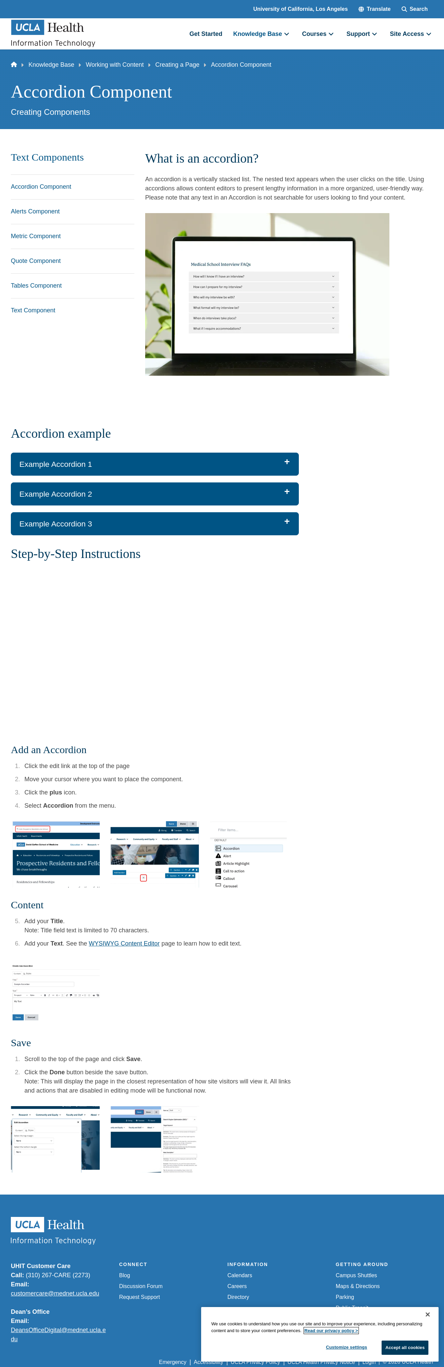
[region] (320, 1334)
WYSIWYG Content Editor (124, 943)
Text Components (47, 157)
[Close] (427, 1314)
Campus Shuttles (356, 1275)
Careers (237, 1286)
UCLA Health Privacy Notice (321, 1362)
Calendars (240, 1275)
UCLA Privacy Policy (255, 1362)
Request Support (139, 1297)
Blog (124, 1275)
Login (368, 1362)
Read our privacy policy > (331, 1330)
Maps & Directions (358, 1286)
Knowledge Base (51, 64)
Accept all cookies (405, 1347)
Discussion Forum (140, 1286)
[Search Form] (414, 9)
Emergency (173, 1362)
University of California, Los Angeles (300, 9)
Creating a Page (177, 64)
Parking (345, 1297)
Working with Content (115, 64)
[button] (374, 9)
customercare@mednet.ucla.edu (55, 1293)
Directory (238, 1297)
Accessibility (208, 1362)
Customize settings (346, 1347)
